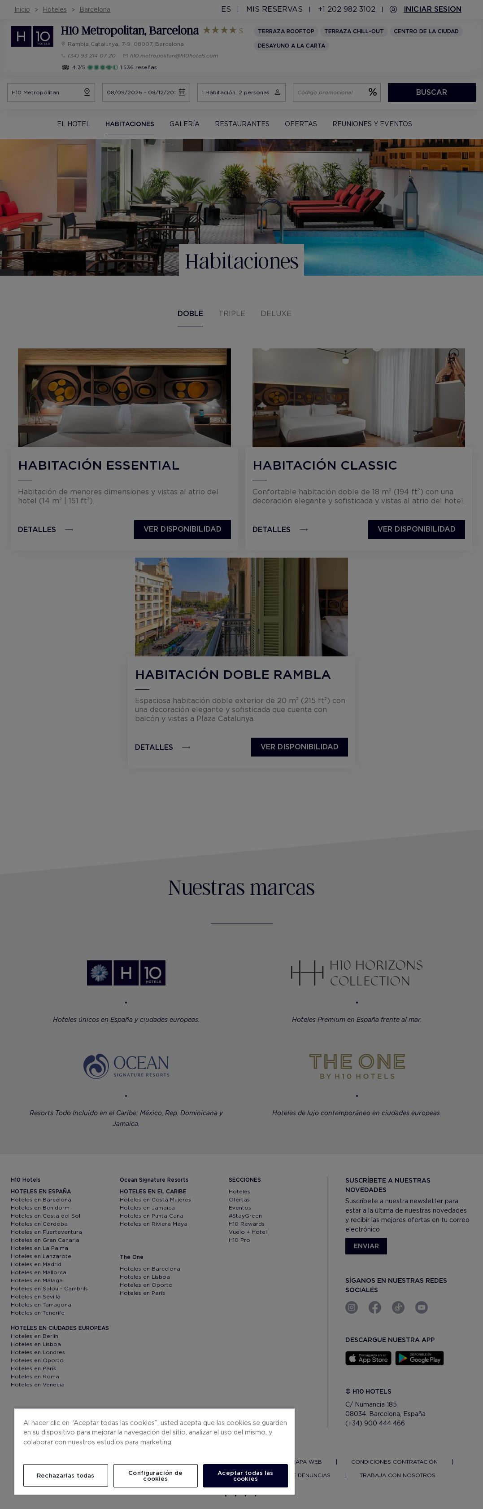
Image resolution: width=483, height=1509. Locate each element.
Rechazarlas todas (65, 1475)
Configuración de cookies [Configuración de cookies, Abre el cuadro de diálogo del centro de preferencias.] (155, 1475)
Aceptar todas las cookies (245, 1475)
